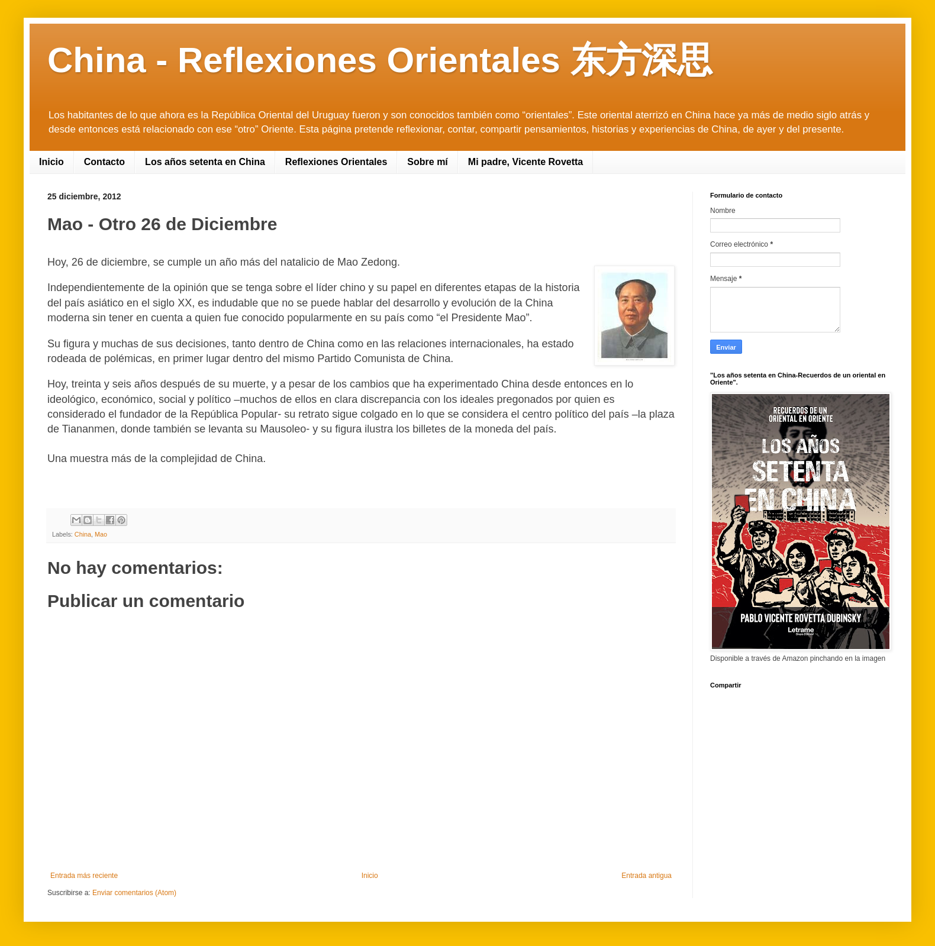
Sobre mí (427, 162)
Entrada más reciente (84, 875)
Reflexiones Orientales (336, 162)
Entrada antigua (646, 875)
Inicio (51, 162)
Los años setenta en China (205, 162)
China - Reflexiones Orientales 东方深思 (379, 60)
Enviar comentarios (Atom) (134, 893)
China (83, 534)
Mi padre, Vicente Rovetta (525, 162)
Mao (101, 534)
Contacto (104, 162)
